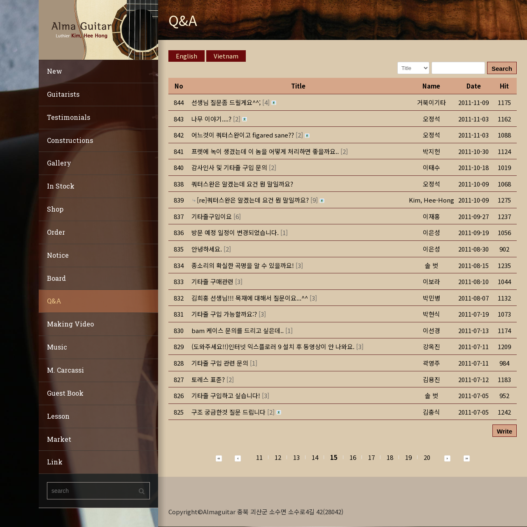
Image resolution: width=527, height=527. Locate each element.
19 (408, 457)
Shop (55, 209)
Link (55, 461)
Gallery (59, 163)
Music (57, 347)
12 (278, 457)
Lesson (58, 416)
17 (371, 457)
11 (259, 457)
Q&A (54, 300)
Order (56, 232)
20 (427, 457)
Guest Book (65, 393)
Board (56, 278)
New (54, 71)
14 (315, 457)
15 (334, 457)
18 (390, 457)
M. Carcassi (65, 370)
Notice (58, 255)
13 (296, 457)
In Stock (61, 186)
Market (59, 439)
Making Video (70, 323)
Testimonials (68, 117)
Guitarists (63, 94)
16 (353, 457)
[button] (431, 200)
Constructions (70, 140)
